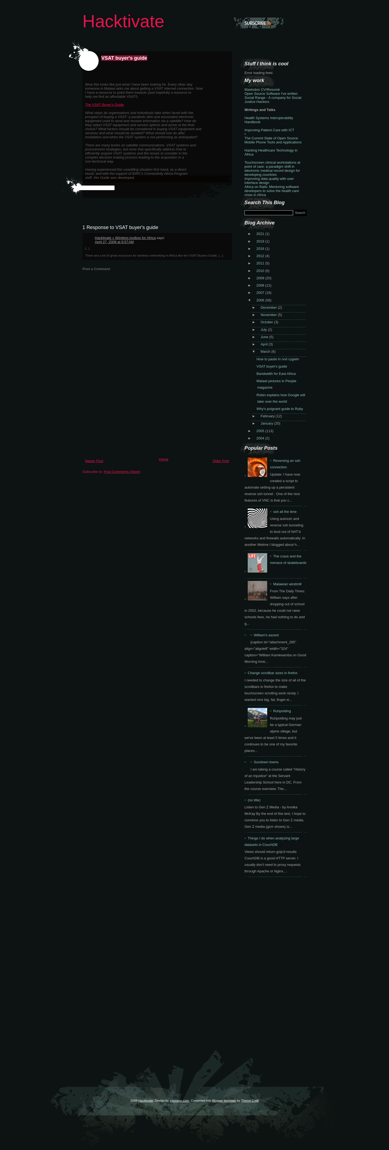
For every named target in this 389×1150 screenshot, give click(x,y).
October (267, 322)
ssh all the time (285, 512)
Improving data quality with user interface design (269, 181)
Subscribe (258, 23)
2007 (260, 293)
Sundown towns (266, 762)
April (265, 344)
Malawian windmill (287, 584)
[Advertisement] (122, 417)
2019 (260, 241)
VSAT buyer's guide (124, 58)
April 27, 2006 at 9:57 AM (114, 242)
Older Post (221, 461)
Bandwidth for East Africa (276, 374)
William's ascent (266, 635)
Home (163, 459)
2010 (260, 271)
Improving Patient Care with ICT (269, 130)
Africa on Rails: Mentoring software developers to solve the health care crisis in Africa (271, 191)
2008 (260, 285)
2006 (260, 300)
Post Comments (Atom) (122, 472)
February (268, 416)
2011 (260, 263)
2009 (260, 278)
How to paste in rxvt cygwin (277, 359)
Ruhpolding (282, 711)
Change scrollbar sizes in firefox (272, 673)
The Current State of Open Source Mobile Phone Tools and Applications (273, 140)
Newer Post (94, 461)
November (269, 315)
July (264, 330)
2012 (260, 256)
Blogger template (224, 1100)
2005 (260, 431)
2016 (260, 249)
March (266, 351)
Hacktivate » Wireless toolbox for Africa (125, 238)
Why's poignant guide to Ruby (279, 409)
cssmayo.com (179, 1100)
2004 (260, 438)
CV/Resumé (270, 90)
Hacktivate (123, 21)
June (265, 337)
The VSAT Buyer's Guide (104, 105)
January (267, 423)
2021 (260, 234)
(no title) (254, 800)
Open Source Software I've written (271, 94)
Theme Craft (250, 1100)
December (269, 307)
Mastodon (252, 90)
